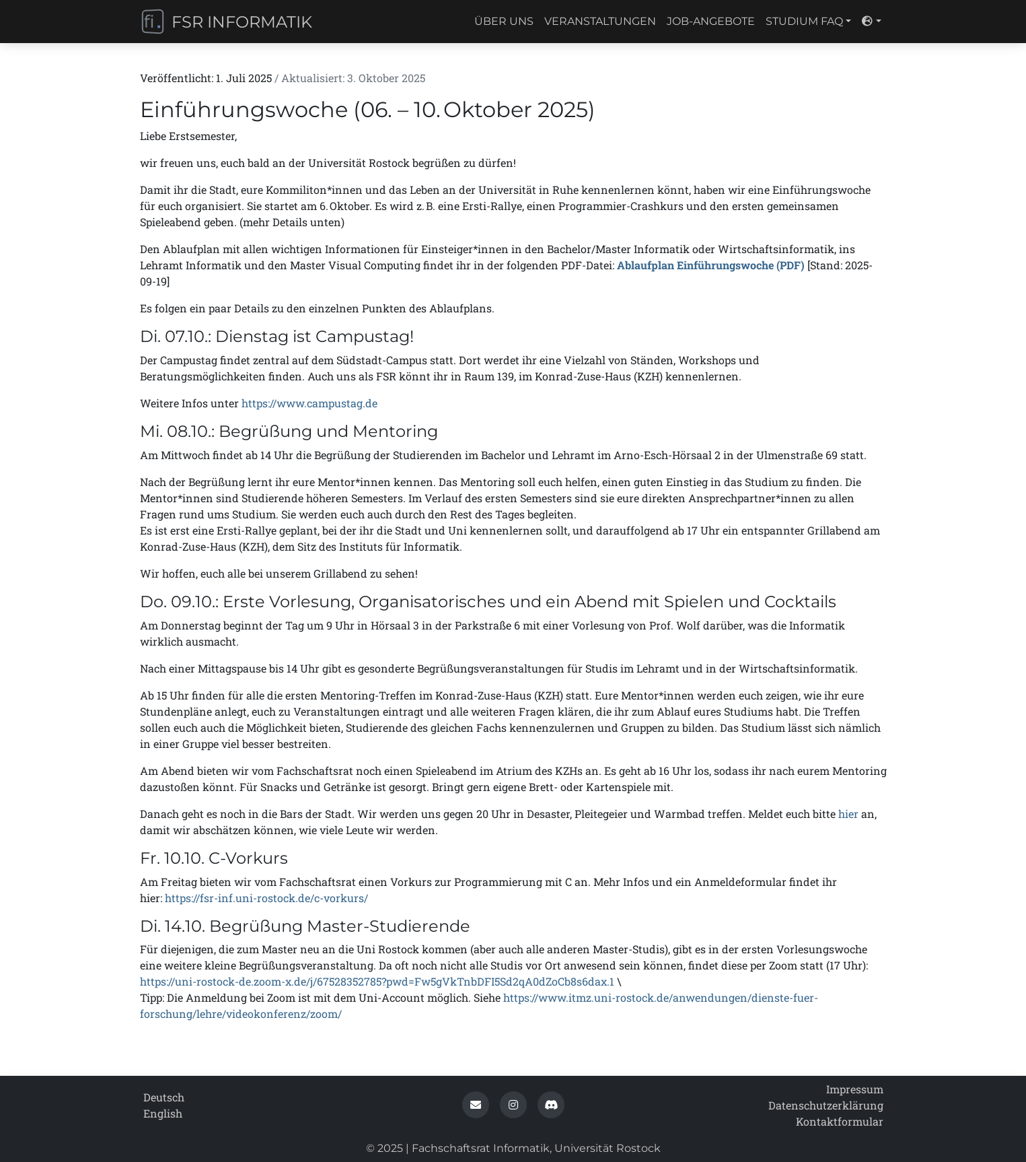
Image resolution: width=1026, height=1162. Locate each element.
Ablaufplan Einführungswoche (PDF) (711, 265)
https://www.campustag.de (309, 403)
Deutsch (163, 1097)
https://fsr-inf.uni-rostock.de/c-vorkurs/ (266, 898)
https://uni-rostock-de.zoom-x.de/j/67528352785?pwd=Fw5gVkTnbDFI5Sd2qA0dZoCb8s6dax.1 (377, 981)
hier (848, 814)
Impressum (854, 1089)
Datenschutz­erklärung (825, 1105)
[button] (475, 1104)
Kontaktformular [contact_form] (839, 1121)
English (162, 1113)
